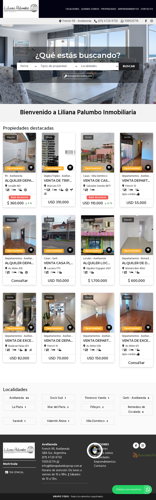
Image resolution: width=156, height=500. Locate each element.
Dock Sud (58, 398)
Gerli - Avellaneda (136, 398)
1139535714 (50, 462)
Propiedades (108, 9)
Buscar (129, 66)
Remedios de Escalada (136, 410)
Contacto (147, 9)
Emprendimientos (128, 9)
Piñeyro (97, 407)
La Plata (19, 407)
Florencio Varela (97, 398)
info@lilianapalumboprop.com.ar (62, 466)
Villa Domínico (97, 421)
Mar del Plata (58, 407)
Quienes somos (90, 9)
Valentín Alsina (58, 421)
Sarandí (19, 421)
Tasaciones (72, 9)
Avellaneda (19, 398)
